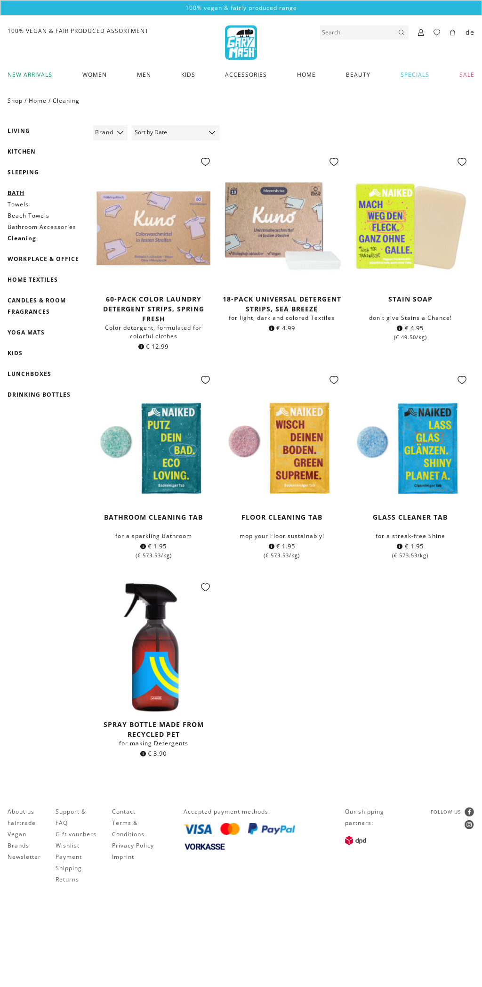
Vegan (17, 834)
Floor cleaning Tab (281, 517)
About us (21, 812)
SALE (466, 75)
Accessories (246, 75)
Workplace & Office (43, 259)
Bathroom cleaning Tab (153, 517)
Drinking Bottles (39, 395)
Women (94, 75)
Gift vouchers (76, 834)
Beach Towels (28, 216)
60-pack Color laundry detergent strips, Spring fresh (153, 308)
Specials (415, 75)
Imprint (123, 857)
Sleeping (23, 172)
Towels (18, 204)
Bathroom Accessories (42, 227)
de (470, 32)
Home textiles (33, 280)
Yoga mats (26, 332)
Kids (188, 75)
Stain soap (410, 298)
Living (19, 131)
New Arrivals (30, 75)
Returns (67, 879)
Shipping (69, 868)
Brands (18, 845)
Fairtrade (22, 823)
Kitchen (22, 151)
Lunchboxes (29, 374)
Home (306, 75)
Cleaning (66, 101)
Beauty (358, 75)
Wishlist (68, 845)
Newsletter (24, 857)
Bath (16, 193)
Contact (124, 812)
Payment (69, 857)
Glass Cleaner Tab (410, 517)
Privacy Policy (133, 845)
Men (144, 75)
